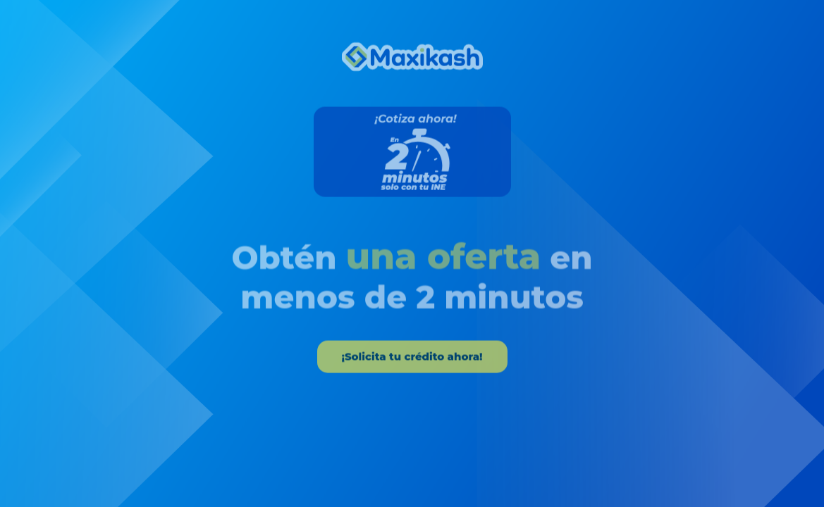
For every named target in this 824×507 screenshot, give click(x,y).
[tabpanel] (412, 205)
